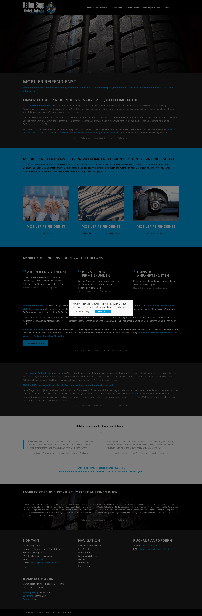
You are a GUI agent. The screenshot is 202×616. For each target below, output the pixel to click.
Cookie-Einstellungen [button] (82, 311)
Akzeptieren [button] (102, 311)
